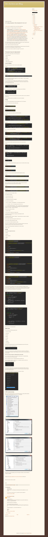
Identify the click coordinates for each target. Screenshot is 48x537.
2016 (33, 17)
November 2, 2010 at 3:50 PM (10, 493)
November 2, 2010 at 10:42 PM (11, 511)
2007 (33, 34)
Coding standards (7, 26)
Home (17, 514)
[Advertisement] (17, 14)
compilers (13, 39)
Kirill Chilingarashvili (10, 496)
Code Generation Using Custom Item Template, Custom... (38, 27)
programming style (16, 30)
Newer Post (6, 514)
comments (17, 32)
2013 (33, 19)
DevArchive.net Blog (14, 4)
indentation (14, 32)
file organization (11, 32)
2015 (33, 18)
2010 (33, 23)
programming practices (17, 33)
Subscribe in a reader (34, 10)
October (35, 25)
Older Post (28, 514)
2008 (33, 33)
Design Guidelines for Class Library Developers (15, 476)
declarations (21, 32)
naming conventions (11, 33)
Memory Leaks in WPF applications (38, 30)
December (35, 24)
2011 (33, 22)
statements (24, 32)
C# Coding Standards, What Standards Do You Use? (37, 29)
